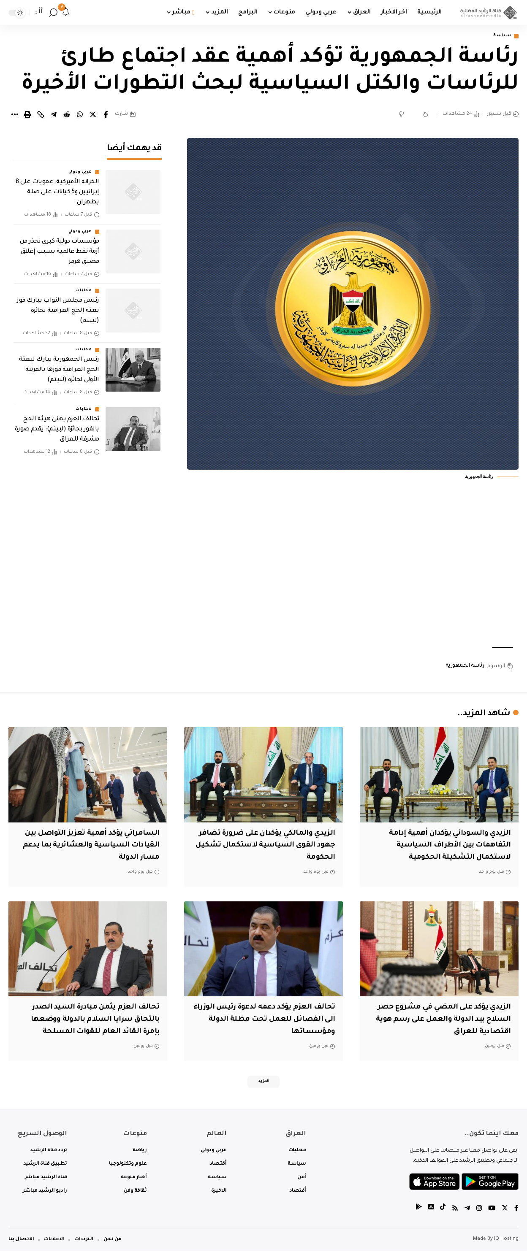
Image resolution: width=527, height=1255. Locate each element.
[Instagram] (478, 1213)
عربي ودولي (80, 167)
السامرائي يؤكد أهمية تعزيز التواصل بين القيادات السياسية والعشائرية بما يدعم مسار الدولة (88, 846)
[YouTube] (491, 1213)
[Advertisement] (352, 574)
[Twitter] (504, 1213)
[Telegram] (466, 1213)
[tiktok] (440, 1213)
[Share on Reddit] (67, 115)
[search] (53, 12)
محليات (84, 285)
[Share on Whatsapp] (80, 115)
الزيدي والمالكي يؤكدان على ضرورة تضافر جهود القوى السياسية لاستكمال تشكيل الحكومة (270, 846)
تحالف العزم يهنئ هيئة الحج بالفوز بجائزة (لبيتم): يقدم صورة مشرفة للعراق (57, 424)
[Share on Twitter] (93, 115)
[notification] (66, 12)
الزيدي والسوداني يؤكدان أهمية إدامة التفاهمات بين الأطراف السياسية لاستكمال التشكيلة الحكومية (443, 846)
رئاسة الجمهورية (465, 667)
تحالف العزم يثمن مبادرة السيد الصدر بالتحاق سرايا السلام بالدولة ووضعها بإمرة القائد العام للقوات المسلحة (89, 1020)
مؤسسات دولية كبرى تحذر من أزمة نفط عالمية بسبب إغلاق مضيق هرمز (59, 246)
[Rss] (453, 1213)
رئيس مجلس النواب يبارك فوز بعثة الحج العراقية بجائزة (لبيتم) (58, 305)
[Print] (27, 115)
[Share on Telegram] (54, 115)
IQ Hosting (506, 1243)
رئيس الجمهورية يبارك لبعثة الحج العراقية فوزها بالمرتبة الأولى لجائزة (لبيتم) (59, 365)
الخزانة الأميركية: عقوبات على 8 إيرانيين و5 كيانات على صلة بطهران (57, 187)
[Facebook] (516, 1213)
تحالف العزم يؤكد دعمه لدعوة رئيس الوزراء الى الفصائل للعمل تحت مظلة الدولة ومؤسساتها (265, 1020)
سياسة (500, 36)
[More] (14, 115)
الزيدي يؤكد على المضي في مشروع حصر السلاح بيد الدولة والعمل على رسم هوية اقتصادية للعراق (446, 1020)
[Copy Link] (40, 115)
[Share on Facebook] (106, 115)
